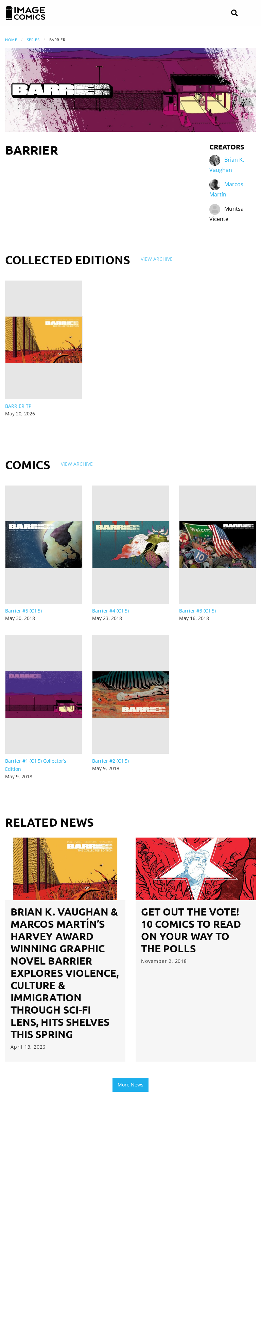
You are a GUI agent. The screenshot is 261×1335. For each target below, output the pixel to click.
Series (33, 39)
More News (130, 1084)
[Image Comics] (25, 13)
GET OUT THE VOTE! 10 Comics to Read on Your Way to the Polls (191, 930)
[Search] (234, 13)
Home (11, 39)
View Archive (157, 259)
